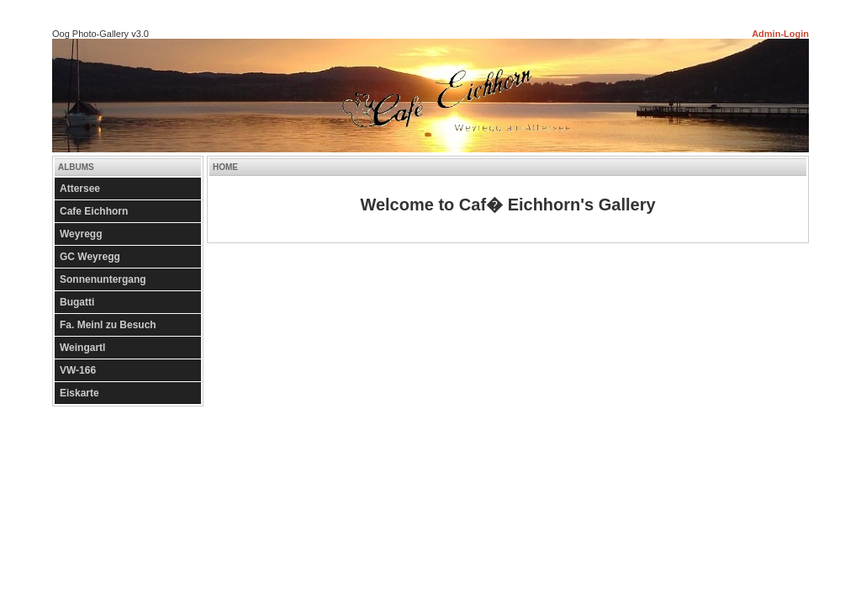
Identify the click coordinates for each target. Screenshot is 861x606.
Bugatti (77, 302)
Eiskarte (79, 393)
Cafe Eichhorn (94, 211)
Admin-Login (780, 34)
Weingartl (82, 348)
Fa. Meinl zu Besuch (108, 325)
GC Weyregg (90, 257)
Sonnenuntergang (103, 279)
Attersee (80, 188)
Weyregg (81, 234)
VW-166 (78, 370)
